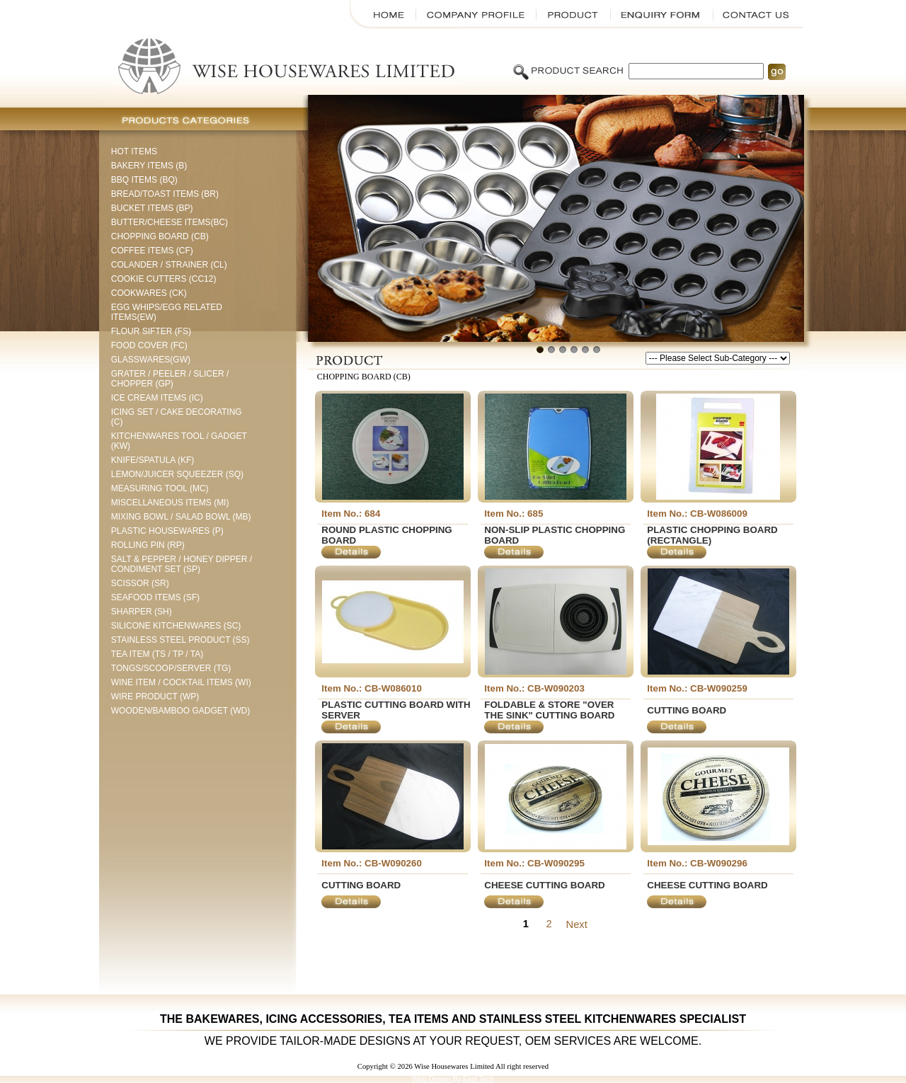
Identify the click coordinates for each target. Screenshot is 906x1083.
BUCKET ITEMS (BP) (152, 208)
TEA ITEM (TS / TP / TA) (157, 654)
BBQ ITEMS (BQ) (144, 180)
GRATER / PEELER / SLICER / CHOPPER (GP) (170, 379)
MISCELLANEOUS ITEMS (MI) (170, 503)
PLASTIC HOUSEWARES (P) (167, 531)
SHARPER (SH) (141, 612)
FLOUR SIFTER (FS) (151, 331)
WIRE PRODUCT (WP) (155, 696)
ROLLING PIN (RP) (148, 545)
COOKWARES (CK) (149, 293)
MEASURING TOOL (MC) (160, 488)
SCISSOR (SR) (140, 583)
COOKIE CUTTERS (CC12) (164, 279)
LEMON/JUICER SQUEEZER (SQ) (177, 474)
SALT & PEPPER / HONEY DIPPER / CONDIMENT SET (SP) (181, 564)
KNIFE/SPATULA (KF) (153, 460)
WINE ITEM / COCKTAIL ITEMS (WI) (181, 682)
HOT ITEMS (134, 151)
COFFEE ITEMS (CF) (152, 251)
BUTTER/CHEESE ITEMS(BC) (169, 222)
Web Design (432, 1079)
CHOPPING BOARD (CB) (160, 236)
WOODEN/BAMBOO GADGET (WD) (180, 711)
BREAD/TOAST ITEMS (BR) (165, 194)
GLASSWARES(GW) (150, 360)
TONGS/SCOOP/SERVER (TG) (171, 668)
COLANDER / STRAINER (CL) (169, 265)
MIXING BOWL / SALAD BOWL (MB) (181, 517)
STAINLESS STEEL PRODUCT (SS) (180, 640)
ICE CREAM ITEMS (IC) (157, 398)
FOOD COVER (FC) (149, 345)
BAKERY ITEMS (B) (149, 166)
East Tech (478, 1079)
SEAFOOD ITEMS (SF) (155, 597)
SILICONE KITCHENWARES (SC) (176, 626)
